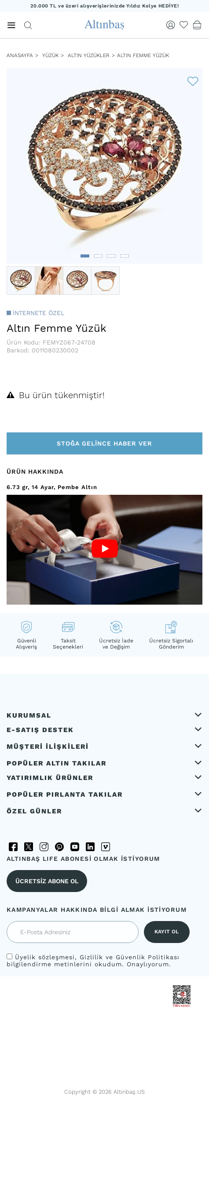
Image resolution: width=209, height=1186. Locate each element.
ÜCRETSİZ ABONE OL (46, 881)
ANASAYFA (20, 55)
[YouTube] (74, 846)
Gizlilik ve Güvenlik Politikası (130, 957)
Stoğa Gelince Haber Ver (104, 443)
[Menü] (11, 25)
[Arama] (28, 25)
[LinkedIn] (90, 846)
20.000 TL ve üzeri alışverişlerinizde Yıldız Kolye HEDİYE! (104, 6)
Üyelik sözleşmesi (45, 957)
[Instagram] (44, 846)
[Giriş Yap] (170, 25)
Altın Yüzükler (89, 55)
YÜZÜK (49, 55)
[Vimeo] (105, 846)
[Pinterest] (59, 846)
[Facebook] (13, 846)
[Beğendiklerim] (184, 25)
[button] (85, 256)
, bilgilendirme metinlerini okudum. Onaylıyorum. (93, 961)
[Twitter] (28, 846)
